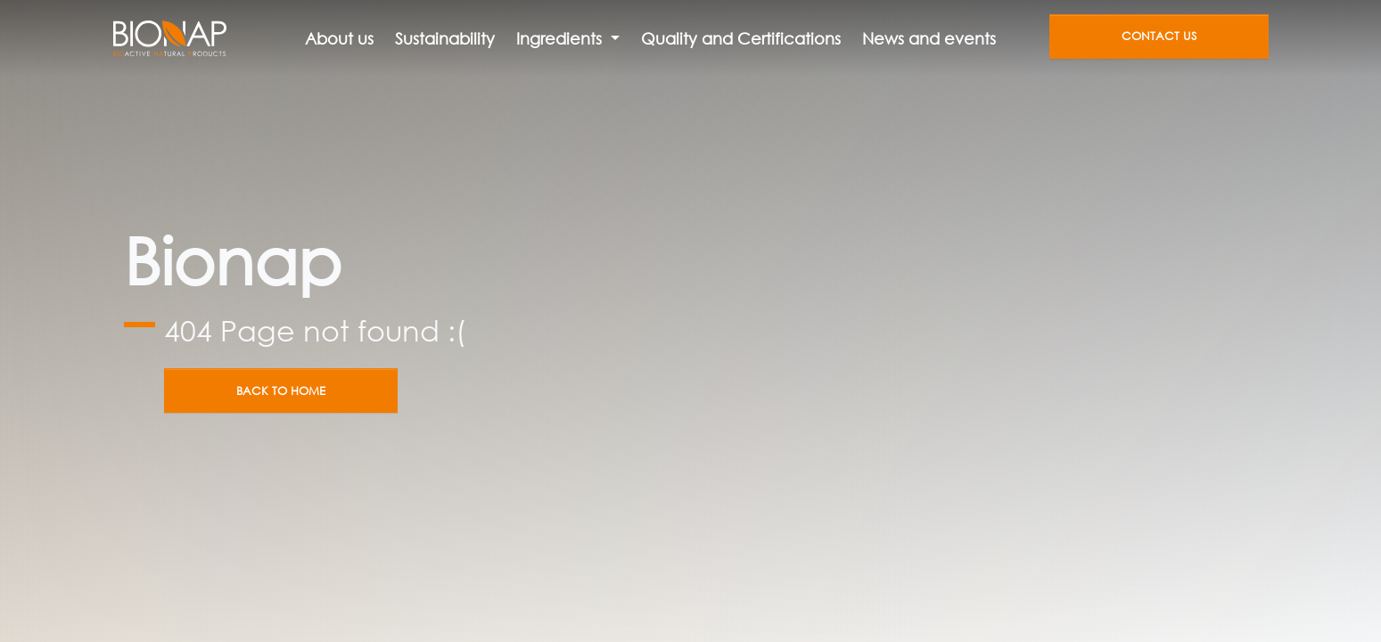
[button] (567, 38)
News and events (929, 38)
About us (339, 38)
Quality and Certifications (741, 38)
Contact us (1159, 36)
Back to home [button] (280, 391)
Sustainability (445, 38)
